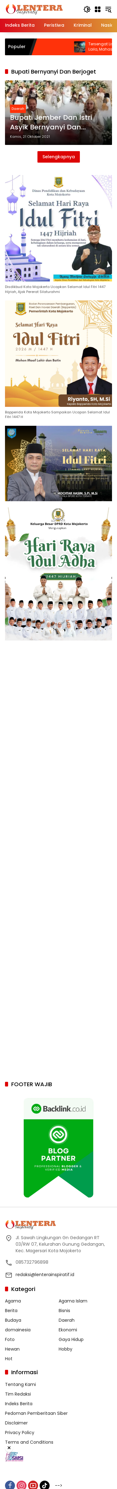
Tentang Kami (20, 1384)
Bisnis (64, 1310)
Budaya (13, 1320)
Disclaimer (16, 1423)
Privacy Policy (19, 1432)
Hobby (65, 1349)
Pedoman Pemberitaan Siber (36, 1413)
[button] (87, 9)
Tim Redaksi (18, 1394)
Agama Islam (73, 1301)
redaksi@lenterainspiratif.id (45, 1274)
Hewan (12, 1349)
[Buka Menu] (97, 9)
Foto (10, 1339)
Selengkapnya (58, 157)
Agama (13, 1301)
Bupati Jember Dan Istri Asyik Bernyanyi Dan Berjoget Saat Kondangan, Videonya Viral (56, 122)
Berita (11, 1310)
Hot (8, 1359)
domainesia (18, 1330)
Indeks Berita (18, 1404)
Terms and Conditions (29, 1442)
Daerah (18, 108)
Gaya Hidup (71, 1339)
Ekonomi (68, 1330)
